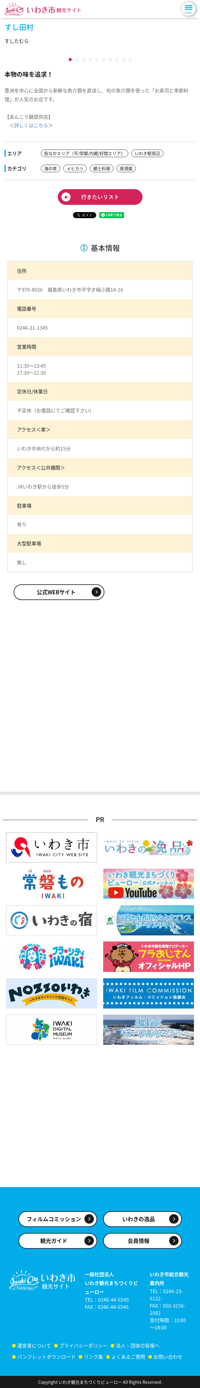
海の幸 (50, 295)
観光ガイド (53, 1247)
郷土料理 (101, 295)
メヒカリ (75, 295)
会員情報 (138, 1247)
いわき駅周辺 (147, 280)
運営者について (34, 1351)
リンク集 (93, 1362)
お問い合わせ (167, 1362)
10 (70, 186)
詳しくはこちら (31, 252)
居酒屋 (126, 295)
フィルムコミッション (54, 1225)
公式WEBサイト (56, 719)
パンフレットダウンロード (46, 1362)
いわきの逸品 (138, 1225)
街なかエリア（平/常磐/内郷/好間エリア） (84, 280)
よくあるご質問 (128, 1362)
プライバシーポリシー (83, 1351)
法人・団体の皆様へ (137, 1351)
